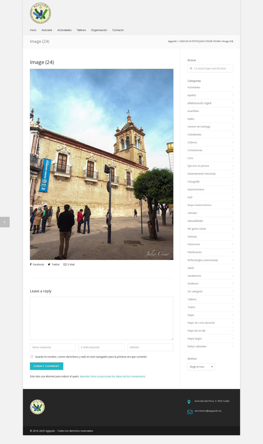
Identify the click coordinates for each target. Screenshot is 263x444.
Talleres (81, 30)
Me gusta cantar (197, 228)
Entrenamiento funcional (201, 173)
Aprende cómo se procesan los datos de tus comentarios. (113, 376)
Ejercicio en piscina (198, 165)
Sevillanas (193, 283)
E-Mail (69, 264)
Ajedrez (192, 95)
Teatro (191, 307)
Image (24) (42, 62)
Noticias (192, 236)
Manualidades (195, 220)
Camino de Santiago (199, 126)
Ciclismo (192, 142)
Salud (191, 268)
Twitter (54, 264)
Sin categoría (195, 291)
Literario (192, 213)
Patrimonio (194, 244)
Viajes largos (195, 338)
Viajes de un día (196, 330)
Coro (190, 158)
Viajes (191, 315)
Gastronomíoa (196, 189)
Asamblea (193, 111)
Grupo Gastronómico (200, 205)
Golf (190, 197)
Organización (99, 30)
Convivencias (195, 150)
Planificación (195, 252)
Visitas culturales (197, 346)
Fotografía (193, 181)
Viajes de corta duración (201, 322)
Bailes (191, 119)
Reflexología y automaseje (203, 260)
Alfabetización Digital (199, 103)
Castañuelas (194, 134)
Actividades (64, 30)
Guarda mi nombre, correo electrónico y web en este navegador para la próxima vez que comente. (91, 356)
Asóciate (47, 30)
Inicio (33, 30)
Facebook (37, 264)
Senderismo (194, 275)
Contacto (118, 30)
